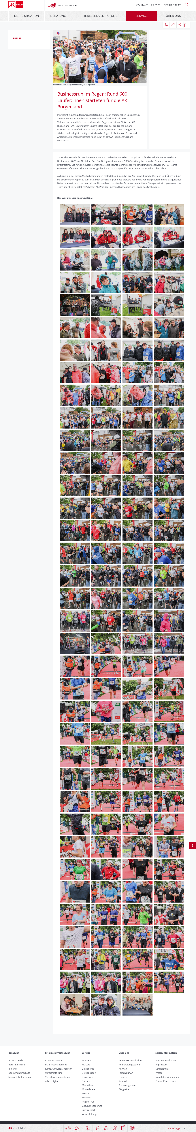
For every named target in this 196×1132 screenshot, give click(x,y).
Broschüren (88, 1076)
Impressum (161, 1064)
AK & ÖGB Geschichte (130, 1060)
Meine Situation (26, 16)
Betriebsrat (172, 5)
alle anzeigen (174, 1128)
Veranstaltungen (90, 1114)
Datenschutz (161, 1068)
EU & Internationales (56, 1064)
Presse (156, 5)
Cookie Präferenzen (165, 1081)
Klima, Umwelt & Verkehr (58, 1068)
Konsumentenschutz (19, 1072)
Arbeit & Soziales (54, 1060)
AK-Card (86, 1064)
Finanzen (123, 1076)
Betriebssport (89, 1072)
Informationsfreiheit (166, 1060)
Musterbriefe (88, 1089)
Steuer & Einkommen (19, 1076)
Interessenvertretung (99, 16)
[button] (186, 4)
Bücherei (86, 1081)
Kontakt (142, 5)
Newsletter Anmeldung (167, 1076)
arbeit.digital (51, 1081)
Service (142, 16)
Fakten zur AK (126, 1072)
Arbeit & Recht (15, 1060)
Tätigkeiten (124, 1089)
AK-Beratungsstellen (129, 1064)
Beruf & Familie (16, 1064)
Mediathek (87, 1085)
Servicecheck (88, 1109)
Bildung (12, 1068)
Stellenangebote (127, 1085)
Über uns (173, 16)
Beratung (58, 16)
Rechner (86, 1097)
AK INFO (86, 1060)
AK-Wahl (123, 1068)
